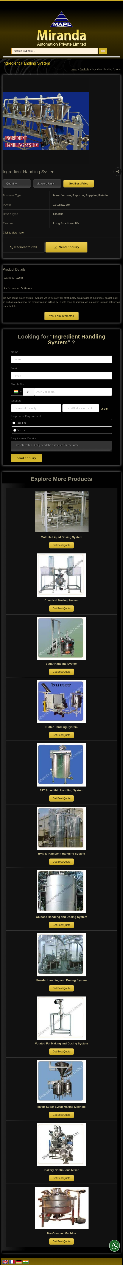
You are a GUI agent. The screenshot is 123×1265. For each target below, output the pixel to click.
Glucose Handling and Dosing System (61, 917)
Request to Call (23, 247)
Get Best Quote (61, 545)
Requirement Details (23, 438)
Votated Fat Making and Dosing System (61, 1043)
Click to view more (13, 232)
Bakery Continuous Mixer (61, 1170)
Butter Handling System (61, 727)
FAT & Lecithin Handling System (61, 790)
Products (84, 69)
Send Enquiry (66, 247)
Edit (104, 408)
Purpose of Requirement (26, 416)
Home (74, 69)
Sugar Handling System (61, 663)
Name (14, 352)
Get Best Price (78, 183)
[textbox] (47, 184)
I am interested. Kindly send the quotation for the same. (61, 446)
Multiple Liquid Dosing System (61, 537)
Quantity (16, 400)
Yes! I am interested (61, 316)
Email (14, 368)
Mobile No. (17, 384)
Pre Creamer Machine (61, 1233)
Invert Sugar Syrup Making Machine (61, 1106)
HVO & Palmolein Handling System (61, 853)
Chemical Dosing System (62, 600)
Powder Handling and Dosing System (61, 980)
